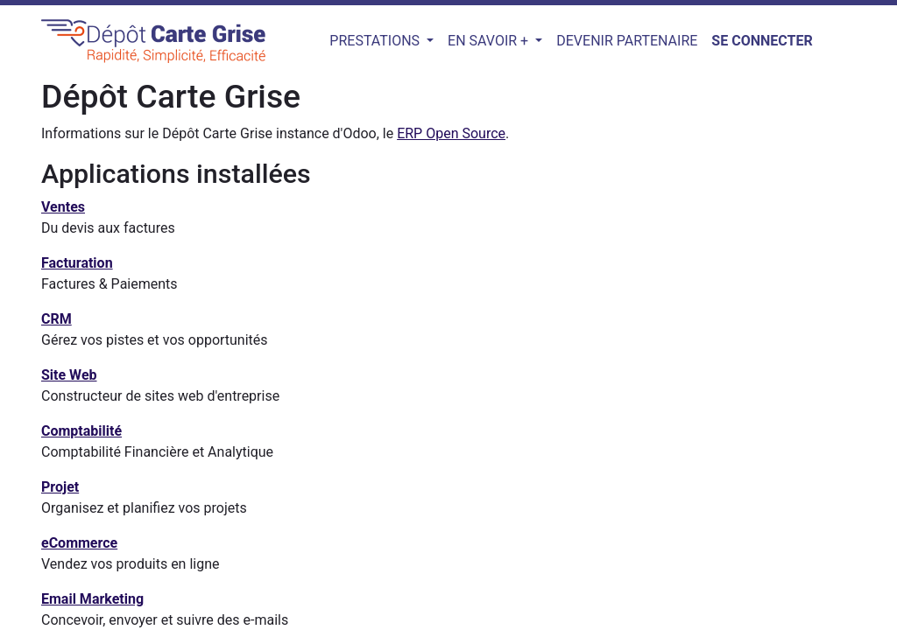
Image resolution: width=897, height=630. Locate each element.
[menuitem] (626, 41)
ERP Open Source (451, 133)
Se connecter (761, 40)
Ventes (63, 207)
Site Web (69, 375)
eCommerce (79, 543)
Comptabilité (81, 431)
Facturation (77, 263)
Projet (60, 487)
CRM (56, 319)
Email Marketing (92, 599)
